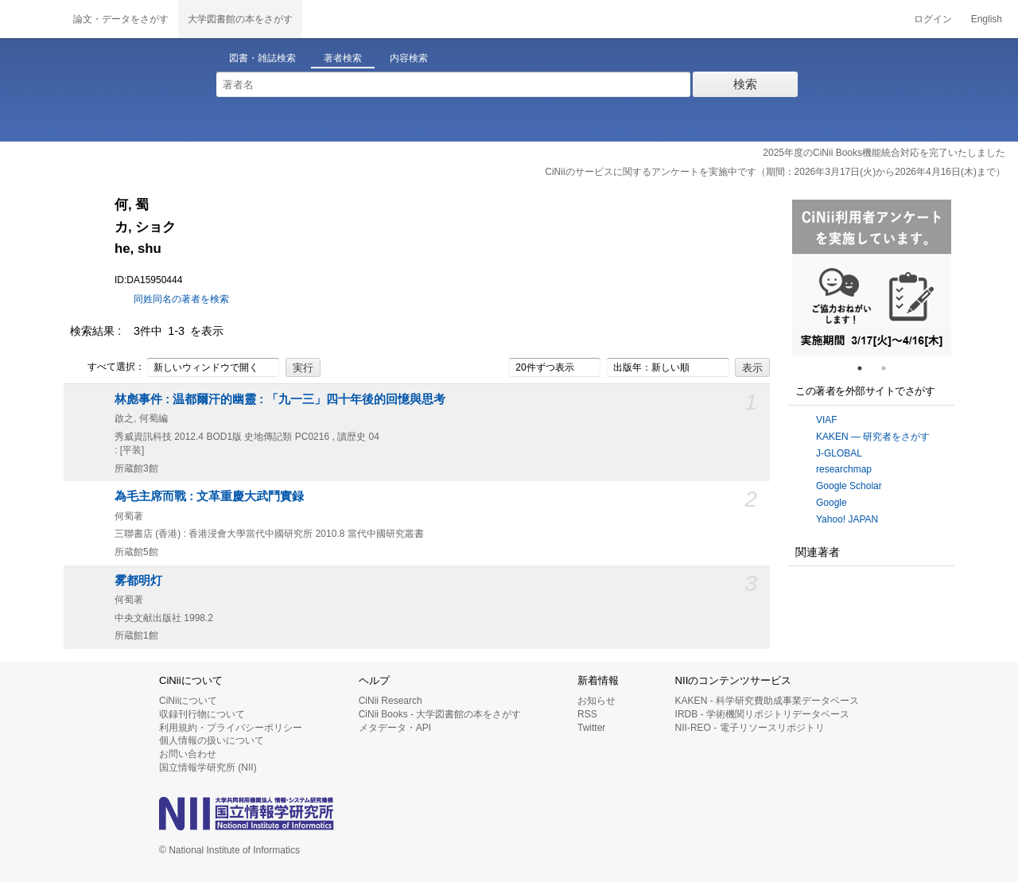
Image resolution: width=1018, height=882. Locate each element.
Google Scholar (849, 486)
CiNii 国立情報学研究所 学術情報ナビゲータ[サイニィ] (32, 19)
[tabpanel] (872, 278)
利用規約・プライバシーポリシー (230, 727)
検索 (745, 84)
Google (831, 502)
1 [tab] (866, 368)
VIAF (826, 419)
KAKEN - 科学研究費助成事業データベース (767, 700)
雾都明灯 (138, 580)
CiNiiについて (188, 700)
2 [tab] (890, 368)
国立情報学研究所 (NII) (208, 767)
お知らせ (596, 700)
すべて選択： (107, 367)
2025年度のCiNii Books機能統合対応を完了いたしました (884, 152)
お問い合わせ (187, 754)
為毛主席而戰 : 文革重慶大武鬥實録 (209, 496)
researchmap (844, 469)
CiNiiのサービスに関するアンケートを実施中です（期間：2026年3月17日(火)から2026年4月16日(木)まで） (775, 171)
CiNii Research (390, 700)
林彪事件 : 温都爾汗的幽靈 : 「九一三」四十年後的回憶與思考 (280, 399)
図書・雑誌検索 (262, 58)
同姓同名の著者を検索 (181, 299)
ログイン (933, 19)
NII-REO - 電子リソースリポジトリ (750, 727)
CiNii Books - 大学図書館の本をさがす (440, 714)
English (986, 19)
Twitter (591, 727)
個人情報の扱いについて (211, 740)
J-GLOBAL (839, 453)
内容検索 (409, 58)
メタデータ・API (395, 727)
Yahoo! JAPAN (847, 519)
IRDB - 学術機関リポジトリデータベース (762, 714)
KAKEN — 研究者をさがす (873, 436)
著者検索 (343, 58)
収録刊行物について (202, 714)
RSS (587, 714)
